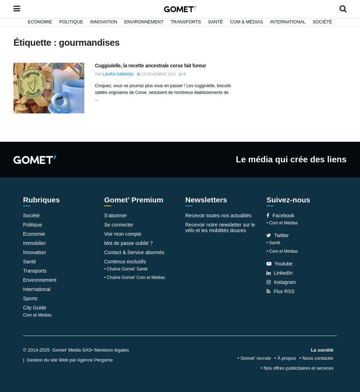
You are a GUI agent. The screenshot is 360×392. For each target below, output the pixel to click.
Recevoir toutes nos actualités (218, 215)
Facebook (280, 215)
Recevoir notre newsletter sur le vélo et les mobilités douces (220, 227)
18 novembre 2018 (156, 74)
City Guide (34, 307)
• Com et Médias (282, 222)
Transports (185, 21)
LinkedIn (279, 273)
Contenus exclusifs (125, 261)
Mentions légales (111, 350)
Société (322, 21)
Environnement (144, 21)
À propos (286, 358)
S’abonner (115, 215)
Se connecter (119, 225)
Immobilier (34, 243)
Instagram (281, 282)
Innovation (103, 21)
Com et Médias (37, 315)
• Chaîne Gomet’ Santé (126, 269)
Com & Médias (246, 21)
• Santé (273, 242)
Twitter (277, 235)
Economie (40, 21)
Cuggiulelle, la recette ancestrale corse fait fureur (150, 65)
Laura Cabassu (118, 74)
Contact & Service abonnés (134, 252)
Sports (30, 298)
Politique (71, 21)
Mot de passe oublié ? (128, 243)
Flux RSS (280, 291)
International (287, 21)
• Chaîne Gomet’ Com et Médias (134, 277)
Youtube (279, 264)
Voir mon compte (122, 234)
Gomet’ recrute (256, 358)
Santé (215, 21)
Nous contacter (318, 358)
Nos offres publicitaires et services (298, 368)
